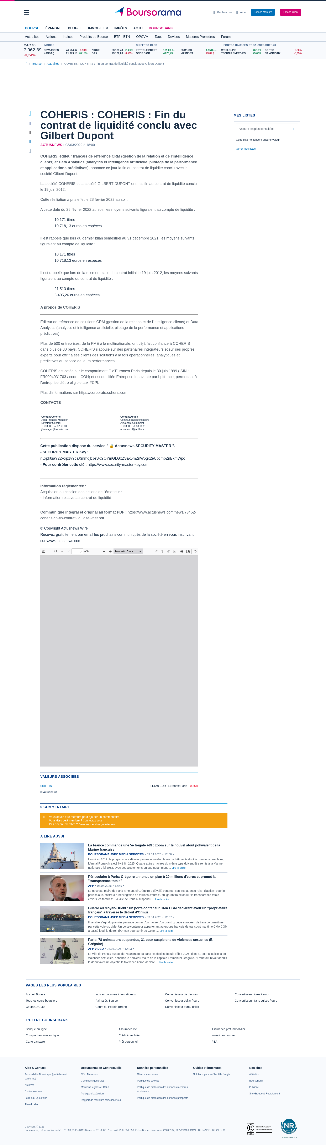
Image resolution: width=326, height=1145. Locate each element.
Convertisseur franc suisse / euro (256, 1000)
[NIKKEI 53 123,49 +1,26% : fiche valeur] (113, 50)
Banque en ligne (36, 1029)
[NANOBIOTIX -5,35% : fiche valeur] (283, 53)
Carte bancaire (35, 1041)
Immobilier (98, 28)
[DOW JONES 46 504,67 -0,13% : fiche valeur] (66, 50)
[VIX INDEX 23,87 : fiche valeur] (200, 53)
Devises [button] (174, 36)
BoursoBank (161, 28)
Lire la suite (178, 867)
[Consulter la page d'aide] (241, 12)
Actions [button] (51, 36)
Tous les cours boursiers (41, 1000)
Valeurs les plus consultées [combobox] (256, 128)
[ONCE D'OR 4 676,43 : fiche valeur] (157, 53)
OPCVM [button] (142, 36)
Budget (75, 28)
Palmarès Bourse (106, 1000)
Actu (137, 28)
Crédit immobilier (130, 1035)
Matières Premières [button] (200, 36)
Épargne (53, 28)
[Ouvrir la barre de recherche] (222, 12)
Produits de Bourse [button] (94, 36)
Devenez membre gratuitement (97, 824)
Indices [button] (68, 36)
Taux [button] (158, 36)
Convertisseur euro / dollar (182, 1007)
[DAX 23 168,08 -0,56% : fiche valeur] (113, 53)
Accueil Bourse (35, 994)
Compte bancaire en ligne (42, 1035)
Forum (226, 36)
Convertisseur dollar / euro (182, 1000)
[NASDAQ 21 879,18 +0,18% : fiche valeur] (66, 53)
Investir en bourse (223, 1035)
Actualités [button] (32, 36)
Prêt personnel (128, 1041)
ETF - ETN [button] (122, 36)
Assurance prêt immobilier (228, 1029)
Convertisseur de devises (181, 994)
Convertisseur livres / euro (252, 994)
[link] (29, 1085)
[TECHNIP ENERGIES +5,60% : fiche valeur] (241, 53)
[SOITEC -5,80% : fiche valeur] (283, 50)
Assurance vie (128, 1029)
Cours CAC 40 (35, 1007)
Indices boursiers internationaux (116, 994)
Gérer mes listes (246, 148)
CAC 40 (30, 45)
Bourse (32, 28)
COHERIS (46, 786)
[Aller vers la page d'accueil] (161, 12)
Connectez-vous (92, 820)
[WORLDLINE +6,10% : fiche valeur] (241, 50)
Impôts (120, 28)
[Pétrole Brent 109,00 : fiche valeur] (157, 50)
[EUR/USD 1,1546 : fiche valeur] (200, 50)
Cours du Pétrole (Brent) (111, 1007)
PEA (214, 1041)
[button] (26, 12)
